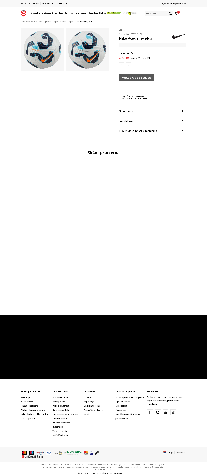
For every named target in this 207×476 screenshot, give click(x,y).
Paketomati (120, 410)
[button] (159, 13)
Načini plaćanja (28, 401)
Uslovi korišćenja (60, 397)
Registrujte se (179, 3)
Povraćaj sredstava (61, 422)
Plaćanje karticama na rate (33, 410)
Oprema (47, 21)
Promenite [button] (181, 452)
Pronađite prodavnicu (94, 410)
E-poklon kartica (122, 401)
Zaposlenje (89, 401)
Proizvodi (37, 21)
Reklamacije (57, 426)
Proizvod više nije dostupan (136, 77)
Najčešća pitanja (60, 435)
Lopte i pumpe (59, 21)
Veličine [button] (134, 58)
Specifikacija (151, 121)
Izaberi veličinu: (127, 53)
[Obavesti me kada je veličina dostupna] (121, 64)
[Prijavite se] (176, 13)
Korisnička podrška (60, 410)
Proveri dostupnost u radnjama (151, 131)
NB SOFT (108, 473)
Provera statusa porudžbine (65, 414)
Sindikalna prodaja (92, 405)
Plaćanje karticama (29, 405)
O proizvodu (151, 111)
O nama (87, 397)
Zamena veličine (59, 418)
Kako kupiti (26, 397)
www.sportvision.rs (91, 473)
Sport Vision (26, 21)
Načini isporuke (28, 418)
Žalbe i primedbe (59, 431)
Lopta (70, 21)
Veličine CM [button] (144, 58)
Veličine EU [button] (124, 58)
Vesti (86, 414)
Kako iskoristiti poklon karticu (34, 414)
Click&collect (121, 405)
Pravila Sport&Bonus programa (129, 397)
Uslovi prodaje (58, 401)
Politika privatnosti (60, 405)
